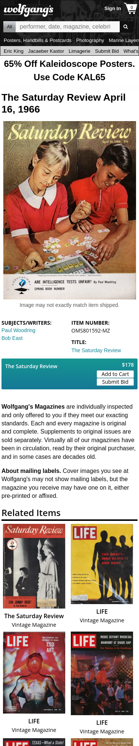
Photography (90, 40)
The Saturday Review (96, 350)
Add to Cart (115, 373)
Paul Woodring (18, 330)
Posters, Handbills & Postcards (38, 40)
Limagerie (79, 51)
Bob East (12, 338)
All (9, 26)
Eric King (13, 51)
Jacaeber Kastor (46, 51)
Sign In (113, 8)
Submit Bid (107, 51)
